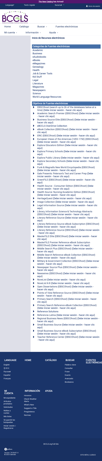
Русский (7, 371)
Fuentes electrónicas (67, 32)
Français (7, 378)
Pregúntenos (29, 412)
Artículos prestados (8, 402)
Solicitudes (8, 407)
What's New (29, 405)
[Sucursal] (59, 5)
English (7, 365)
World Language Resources (47, 97)
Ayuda (48, 391)
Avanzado (69, 378)
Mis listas (8, 416)
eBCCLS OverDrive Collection (52, 126)
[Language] (9, 5)
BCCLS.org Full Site (51, 444)
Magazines (38, 87)
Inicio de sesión (94, 6)
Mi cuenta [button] (8, 392)
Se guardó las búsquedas (9, 421)
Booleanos (69, 382)
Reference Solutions (47, 311)
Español (7, 375)
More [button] (91, 32)
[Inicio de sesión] (87, 6)
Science (37, 93)
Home (7, 32)
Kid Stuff (37, 76)
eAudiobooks (39, 57)
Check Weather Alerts (30, 400)
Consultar (69, 368)
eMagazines (39, 63)
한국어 (6, 368)
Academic (38, 50)
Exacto (68, 375)
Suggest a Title (30, 408)
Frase (67, 371)
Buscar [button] (42, 32)
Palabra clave (70, 365)
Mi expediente (9, 398)
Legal (35, 80)
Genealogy (38, 67)
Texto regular (29, 5)
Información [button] (32, 391)
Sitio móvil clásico (88, 455)
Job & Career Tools (42, 73)
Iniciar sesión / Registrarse (10, 427)
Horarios (27, 395)
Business (37, 53)
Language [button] (10, 360)
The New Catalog (46, 1)
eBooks (36, 60)
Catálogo (24, 32)
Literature (38, 83)
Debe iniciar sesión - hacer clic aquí (62, 110)
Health (36, 70)
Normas (27, 415)
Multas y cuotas (7, 411)
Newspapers (39, 90)
